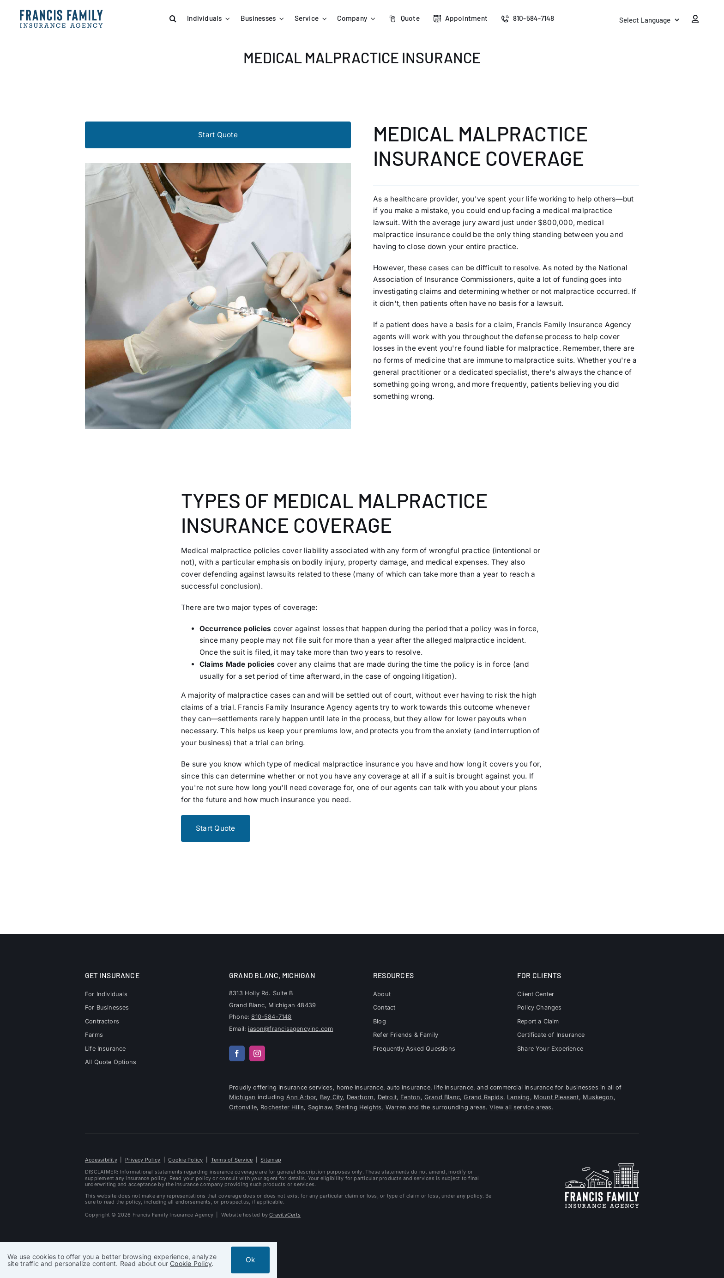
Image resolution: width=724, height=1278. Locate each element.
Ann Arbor (301, 1097)
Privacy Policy (142, 1159)
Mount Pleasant (556, 1097)
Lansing (518, 1097)
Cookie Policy (185, 1159)
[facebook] (237, 1053)
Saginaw (320, 1107)
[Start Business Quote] (218, 135)
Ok (250, 1259)
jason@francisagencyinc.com (290, 1028)
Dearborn (360, 1097)
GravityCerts (285, 1214)
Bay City (331, 1097)
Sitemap (270, 1159)
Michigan (242, 1097)
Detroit (387, 1097)
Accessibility (101, 1159)
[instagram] (257, 1053)
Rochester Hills (282, 1107)
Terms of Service (232, 1159)
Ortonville (243, 1107)
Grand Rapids (483, 1097)
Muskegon (598, 1097)
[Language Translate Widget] (648, 20)
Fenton (410, 1097)
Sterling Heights (358, 1107)
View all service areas (520, 1107)
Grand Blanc (442, 1097)
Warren (396, 1107)
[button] (173, 19)
